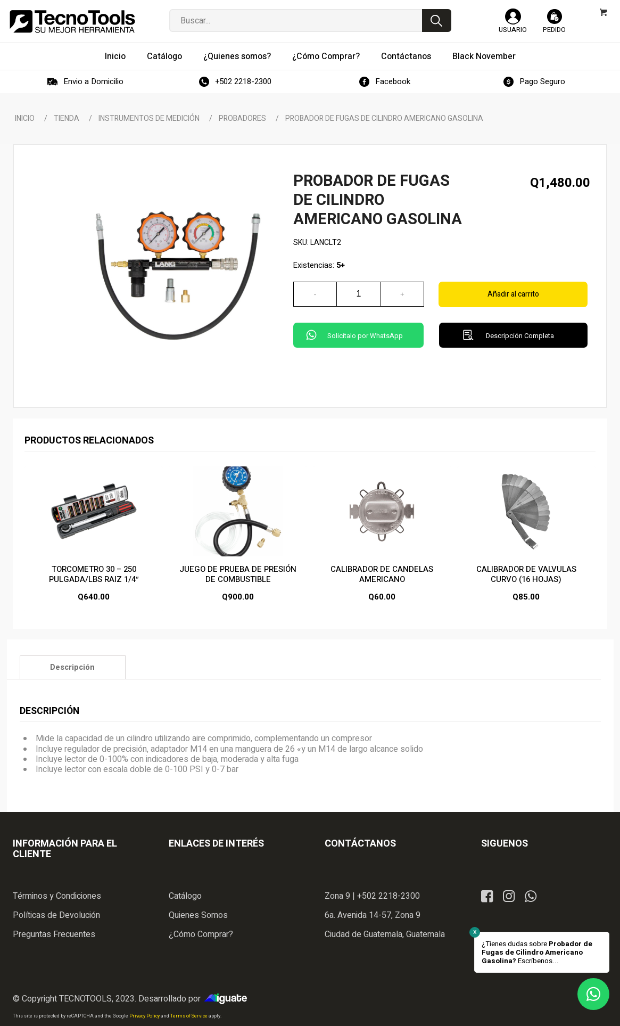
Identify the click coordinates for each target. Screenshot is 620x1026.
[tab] (73, 667)
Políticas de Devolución (56, 915)
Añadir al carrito (513, 294)
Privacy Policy (145, 1016)
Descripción (72, 667)
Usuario (513, 29)
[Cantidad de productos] (359, 294)
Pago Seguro (542, 81)
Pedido (554, 29)
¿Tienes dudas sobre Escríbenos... (537, 952)
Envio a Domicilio (93, 81)
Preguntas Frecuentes (54, 934)
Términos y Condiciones (57, 896)
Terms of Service (189, 1016)
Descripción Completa (520, 336)
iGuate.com (228, 998)
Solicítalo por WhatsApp (365, 336)
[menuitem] (115, 56)
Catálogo (185, 896)
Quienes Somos (198, 915)
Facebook (392, 81)
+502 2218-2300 (243, 81)
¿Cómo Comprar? (201, 934)
